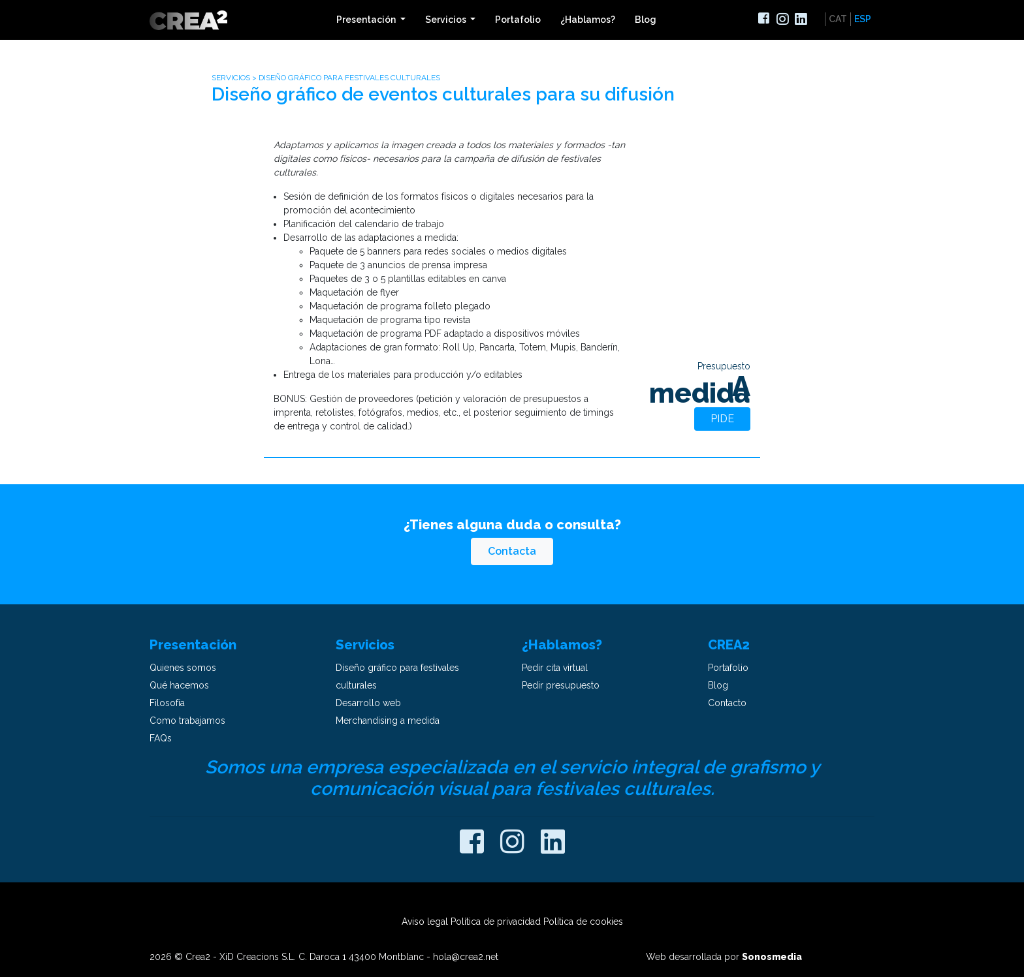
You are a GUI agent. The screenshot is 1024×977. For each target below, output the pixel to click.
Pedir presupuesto (561, 685)
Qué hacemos (179, 685)
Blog (645, 19)
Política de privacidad (496, 921)
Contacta (512, 551)
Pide (722, 418)
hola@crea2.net (465, 957)
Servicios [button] (446, 19)
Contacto (727, 703)
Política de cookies (583, 921)
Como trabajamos (187, 720)
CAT (838, 19)
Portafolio (518, 19)
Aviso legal (425, 921)
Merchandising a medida (388, 720)
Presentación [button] (367, 19)
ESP (862, 19)
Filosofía (167, 703)
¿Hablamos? (587, 19)
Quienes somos (183, 667)
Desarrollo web (368, 703)
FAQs (161, 738)
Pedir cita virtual (555, 667)
